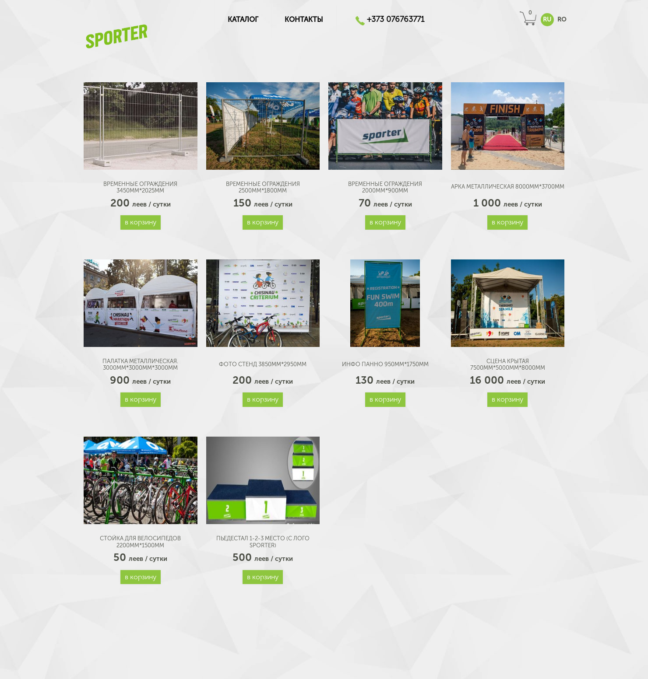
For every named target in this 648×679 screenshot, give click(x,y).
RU (547, 19)
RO (562, 19)
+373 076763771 (396, 19)
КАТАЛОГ (243, 19)
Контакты (304, 19)
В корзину (140, 222)
